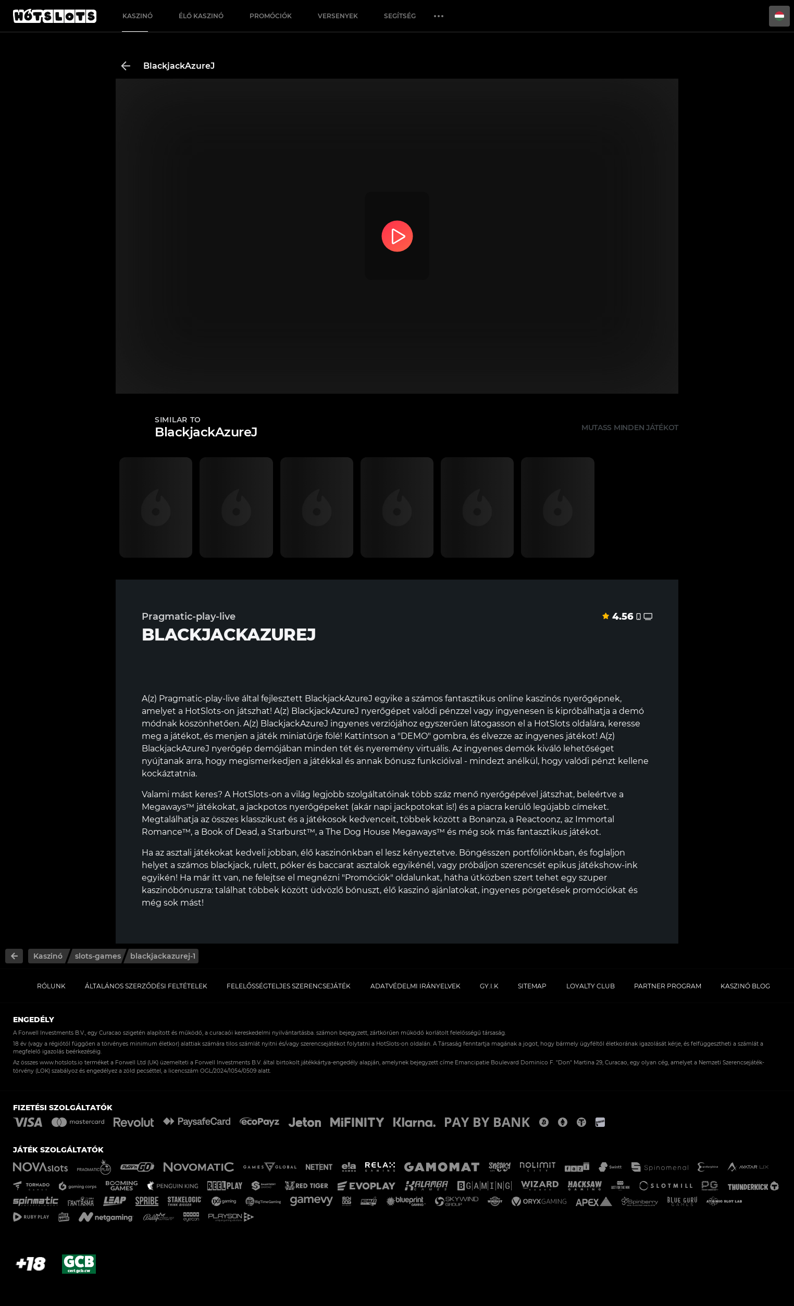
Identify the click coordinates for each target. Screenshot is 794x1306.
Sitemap (532, 986)
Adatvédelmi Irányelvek (415, 986)
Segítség (400, 16)
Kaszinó (137, 16)
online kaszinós (529, 699)
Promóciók (271, 16)
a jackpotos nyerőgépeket (294, 807)
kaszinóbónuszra (177, 890)
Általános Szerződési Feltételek (146, 986)
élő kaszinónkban (337, 853)
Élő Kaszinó (201, 16)
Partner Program (667, 986)
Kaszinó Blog (745, 986)
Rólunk (51, 986)
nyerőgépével (509, 794)
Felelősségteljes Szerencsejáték (289, 986)
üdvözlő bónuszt (345, 890)
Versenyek (338, 16)
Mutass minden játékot (629, 427)
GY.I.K (489, 986)
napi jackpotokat (409, 807)
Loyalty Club (590, 986)
